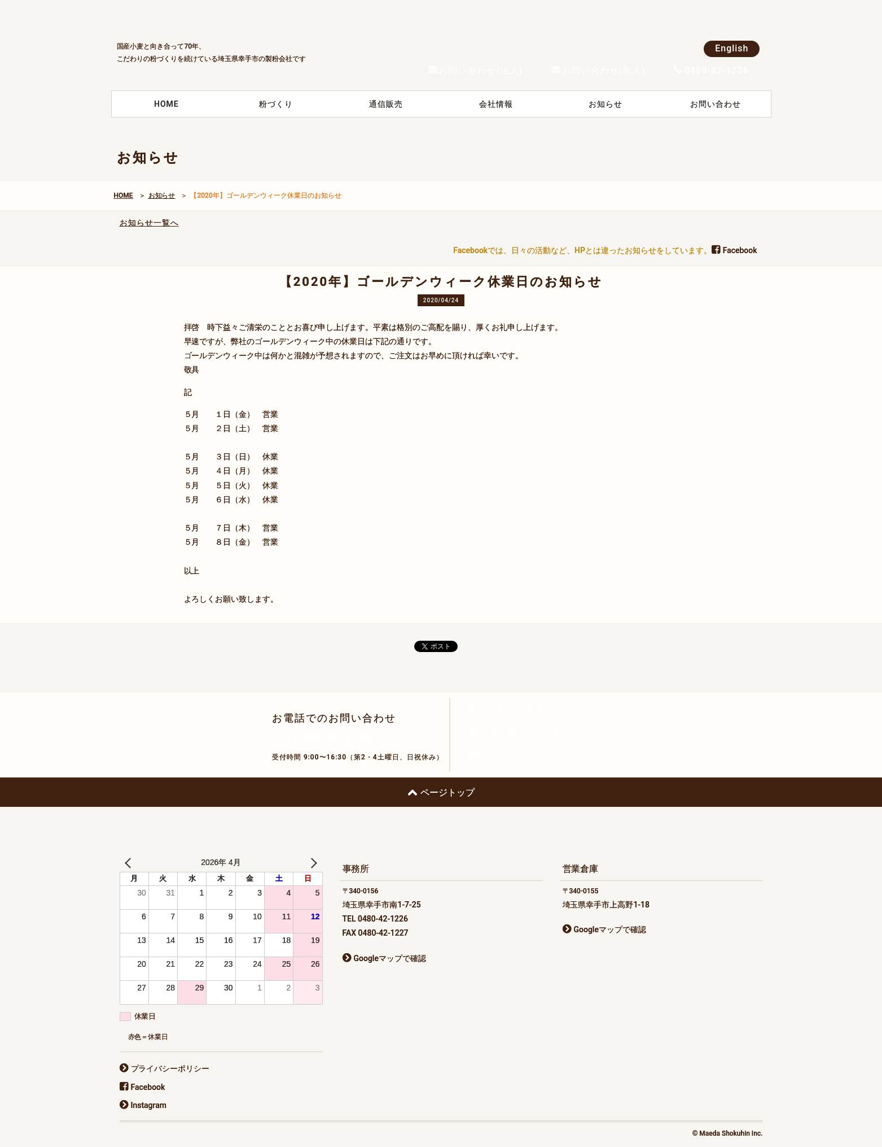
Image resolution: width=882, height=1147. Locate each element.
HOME (166, 103)
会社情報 (496, 103)
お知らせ (605, 103)
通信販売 (386, 103)
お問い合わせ (715, 103)
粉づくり (276, 103)
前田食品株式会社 (201, 17)
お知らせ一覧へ (149, 222)
